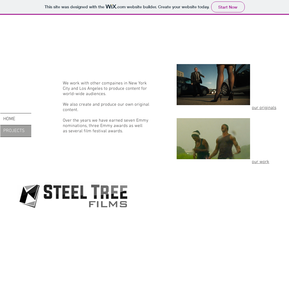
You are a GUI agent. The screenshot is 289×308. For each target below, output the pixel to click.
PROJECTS (14, 131)
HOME (9, 119)
